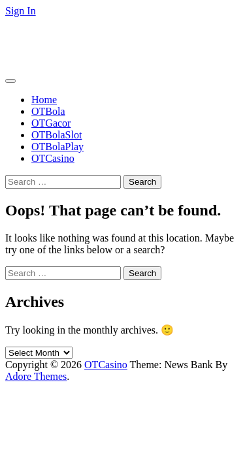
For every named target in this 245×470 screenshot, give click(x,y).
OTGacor (51, 123)
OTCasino (26, 33)
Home (44, 99)
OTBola (48, 111)
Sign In (20, 10)
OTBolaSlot (56, 134)
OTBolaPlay (57, 146)
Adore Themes (36, 376)
